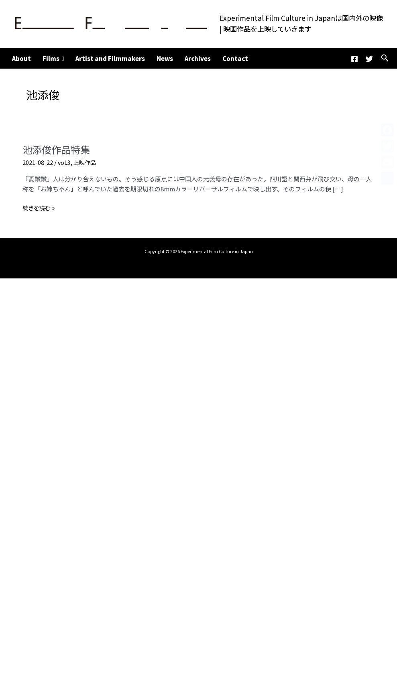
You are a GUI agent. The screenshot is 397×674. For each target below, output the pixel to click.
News (165, 58)
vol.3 (64, 162)
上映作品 (86, 162)
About (21, 58)
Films (53, 58)
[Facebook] (354, 59)
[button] (385, 58)
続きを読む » (39, 208)
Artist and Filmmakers (110, 58)
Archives (198, 58)
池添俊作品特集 (59, 149)
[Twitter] (369, 59)
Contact (235, 58)
